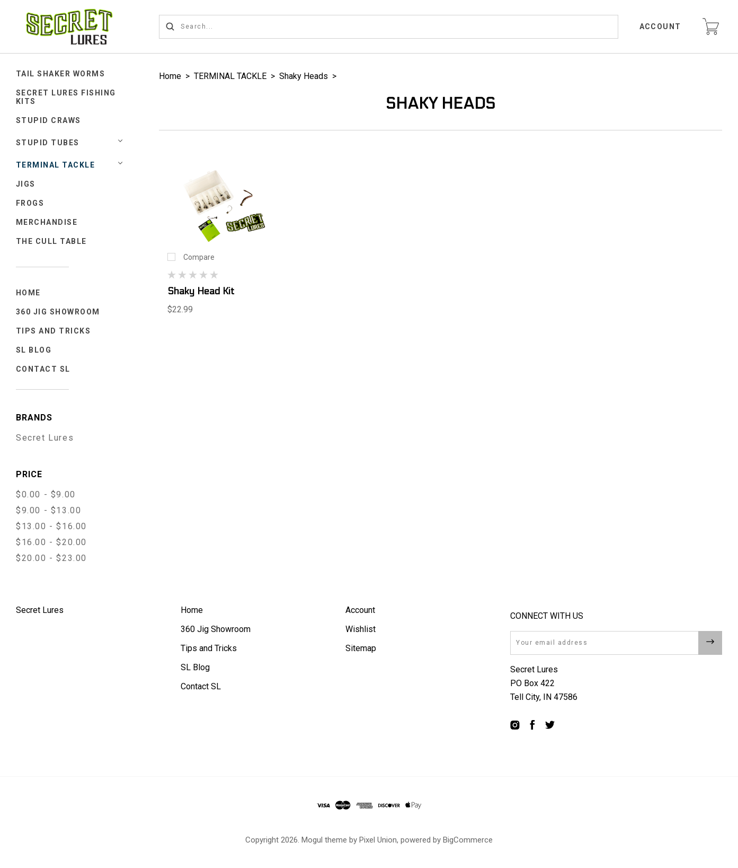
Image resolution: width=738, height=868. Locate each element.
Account (660, 26)
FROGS (30, 203)
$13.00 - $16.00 (51, 526)
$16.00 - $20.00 (51, 542)
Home (28, 292)
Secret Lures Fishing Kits (66, 97)
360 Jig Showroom (58, 312)
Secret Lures (45, 438)
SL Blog (34, 350)
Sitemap (360, 648)
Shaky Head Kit (200, 291)
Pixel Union (378, 840)
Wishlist (360, 629)
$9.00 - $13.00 (48, 510)
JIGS (25, 184)
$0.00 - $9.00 (46, 494)
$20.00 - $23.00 (51, 558)
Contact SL (43, 369)
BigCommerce (468, 840)
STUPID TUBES (47, 142)
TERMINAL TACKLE (55, 165)
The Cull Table (51, 241)
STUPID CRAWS (48, 120)
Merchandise (47, 222)
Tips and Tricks (53, 331)
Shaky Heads (303, 76)
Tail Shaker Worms (60, 73)
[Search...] (388, 27)
